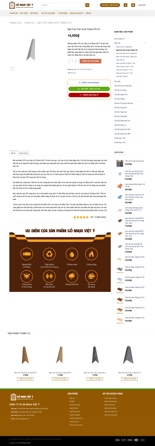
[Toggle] (145, 43)
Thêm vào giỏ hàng (90, 61)
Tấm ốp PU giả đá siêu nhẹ (123, 103)
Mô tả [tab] (13, 153)
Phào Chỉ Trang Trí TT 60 (124, 73)
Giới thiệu (24, 13)
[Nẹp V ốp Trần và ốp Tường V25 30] (60, 354)
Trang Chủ (13, 13)
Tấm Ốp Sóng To (120, 125)
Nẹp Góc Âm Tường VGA (124, 47)
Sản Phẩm (34, 13)
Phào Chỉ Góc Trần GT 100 (124, 67)
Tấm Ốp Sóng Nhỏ (120, 116)
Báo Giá (58, 439)
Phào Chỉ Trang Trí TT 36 (124, 70)
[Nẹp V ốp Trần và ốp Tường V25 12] (95, 354)
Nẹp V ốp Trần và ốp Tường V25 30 (60, 373)
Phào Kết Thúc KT (122, 76)
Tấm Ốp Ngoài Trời (120, 94)
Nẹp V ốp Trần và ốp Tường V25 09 (25, 373)
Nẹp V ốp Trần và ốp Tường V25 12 (95, 373)
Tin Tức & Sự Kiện (48, 13)
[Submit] (87, 5)
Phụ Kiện (117, 81)
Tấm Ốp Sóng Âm (120, 107)
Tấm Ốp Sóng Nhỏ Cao (122, 121)
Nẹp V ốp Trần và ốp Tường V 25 (54, 22)
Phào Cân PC (120, 60)
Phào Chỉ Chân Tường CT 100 (125, 63)
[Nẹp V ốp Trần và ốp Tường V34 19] (129, 354)
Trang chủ (15, 22)
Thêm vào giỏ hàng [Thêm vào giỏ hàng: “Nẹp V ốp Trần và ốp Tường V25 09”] (25, 379)
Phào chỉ (29, 22)
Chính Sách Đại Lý (76, 13)
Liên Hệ (88, 13)
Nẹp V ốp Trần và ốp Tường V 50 (126, 57)
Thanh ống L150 (119, 142)
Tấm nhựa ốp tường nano (123, 86)
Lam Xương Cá (119, 39)
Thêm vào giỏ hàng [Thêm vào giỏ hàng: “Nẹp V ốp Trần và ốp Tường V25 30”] (60, 379)
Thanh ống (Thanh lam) (76, 425)
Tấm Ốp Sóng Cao (120, 112)
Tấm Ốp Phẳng (119, 99)
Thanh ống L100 (119, 138)
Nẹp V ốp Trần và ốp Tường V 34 (126, 53)
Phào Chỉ (73, 73)
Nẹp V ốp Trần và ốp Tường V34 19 (130, 373)
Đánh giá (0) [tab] (23, 153)
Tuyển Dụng (63, 13)
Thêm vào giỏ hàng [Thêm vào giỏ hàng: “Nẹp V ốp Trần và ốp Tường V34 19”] (129, 379)
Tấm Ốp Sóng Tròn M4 (122, 129)
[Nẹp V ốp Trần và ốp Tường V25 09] (25, 354)
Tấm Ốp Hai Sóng (120, 90)
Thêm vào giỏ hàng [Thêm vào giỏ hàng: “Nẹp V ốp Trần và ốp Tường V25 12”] (95, 379)
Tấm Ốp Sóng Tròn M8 (122, 134)
